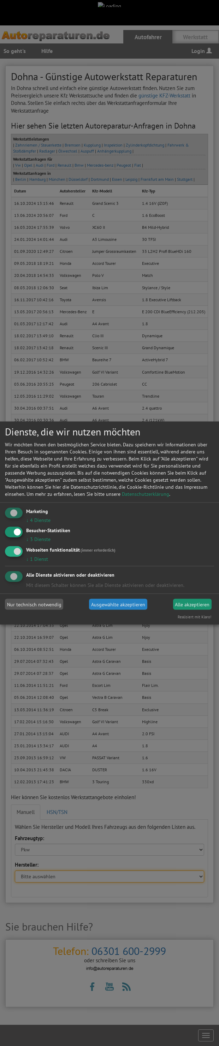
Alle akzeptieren (192, 604)
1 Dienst (37, 559)
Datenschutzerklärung (145, 494)
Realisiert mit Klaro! (194, 616)
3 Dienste (38, 539)
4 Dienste (38, 520)
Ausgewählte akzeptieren (118, 604)
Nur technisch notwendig (34, 604)
